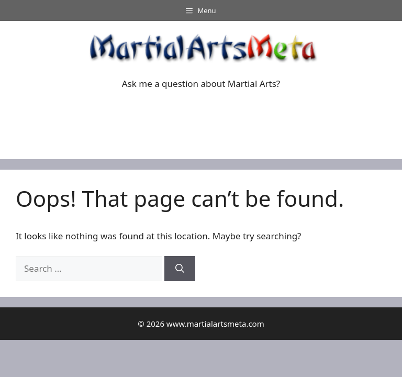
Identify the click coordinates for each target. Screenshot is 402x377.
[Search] (179, 268)
